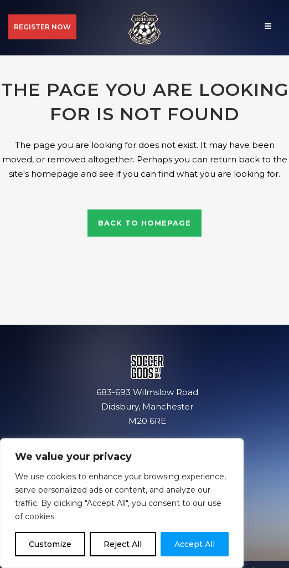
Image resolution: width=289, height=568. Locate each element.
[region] (122, 503)
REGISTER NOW (42, 27)
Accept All (194, 544)
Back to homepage (144, 222)
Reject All (123, 544)
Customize (50, 544)
